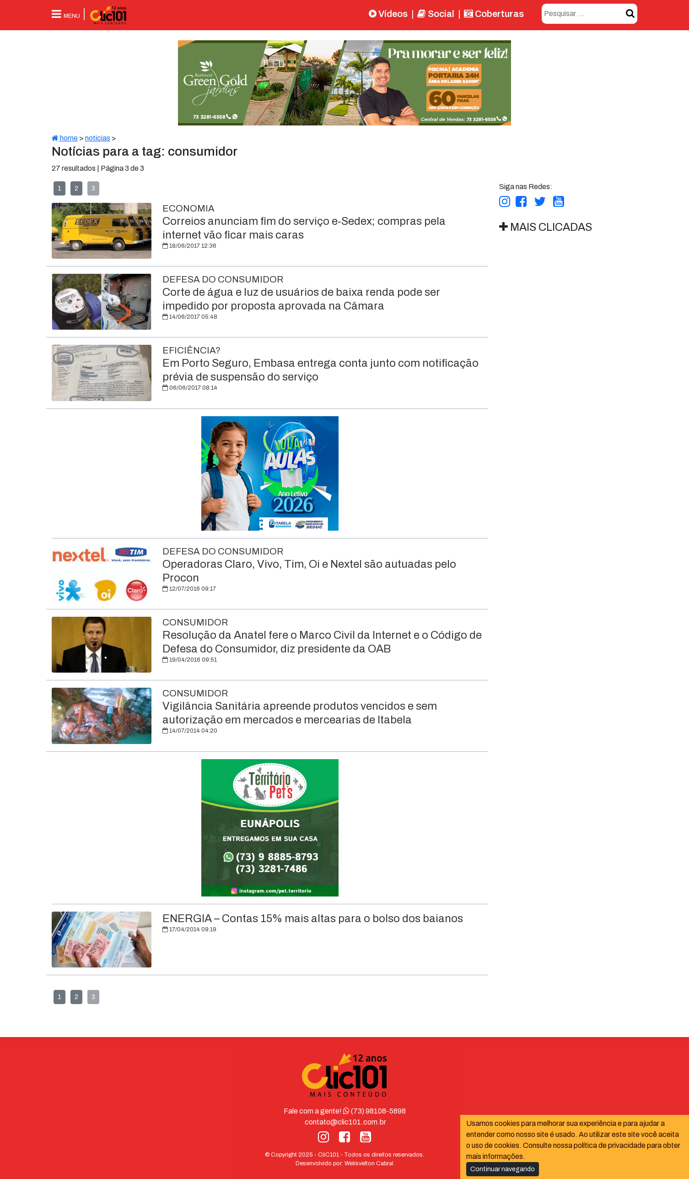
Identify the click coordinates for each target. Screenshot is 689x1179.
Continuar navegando (502, 1169)
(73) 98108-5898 (374, 1111)
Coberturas (494, 14)
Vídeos (388, 14)
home (65, 138)
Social (435, 14)
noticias (97, 138)
